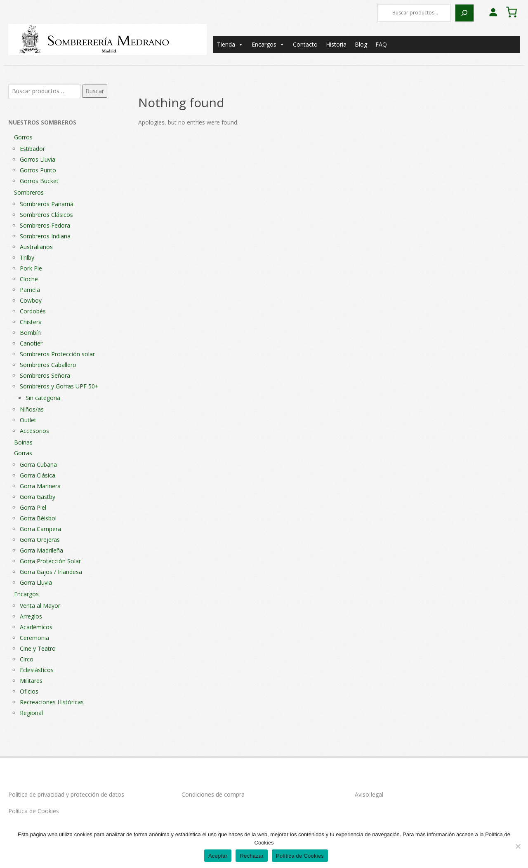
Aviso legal (369, 794)
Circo (26, 659)
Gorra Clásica (37, 475)
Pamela (30, 290)
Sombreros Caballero (48, 365)
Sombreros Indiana (45, 236)
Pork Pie (31, 268)
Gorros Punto (38, 170)
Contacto (305, 44)
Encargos (268, 44)
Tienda (230, 44)
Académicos (36, 627)
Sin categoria (43, 398)
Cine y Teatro (38, 648)
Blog (361, 44)
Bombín (30, 332)
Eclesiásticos (37, 670)
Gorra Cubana (38, 464)
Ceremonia (34, 638)
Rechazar (252, 856)
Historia (336, 44)
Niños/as (32, 409)
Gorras (23, 453)
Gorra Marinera (40, 486)
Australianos (36, 247)
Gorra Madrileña (41, 550)
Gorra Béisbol (38, 518)
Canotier (31, 343)
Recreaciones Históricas (52, 702)
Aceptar (218, 856)
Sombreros (29, 192)
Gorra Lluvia (36, 582)
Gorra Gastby (37, 497)
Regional (31, 713)
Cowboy (31, 300)
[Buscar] (464, 13)
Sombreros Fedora (45, 225)
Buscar (94, 91)
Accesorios (34, 431)
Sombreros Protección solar (57, 354)
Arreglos (31, 616)
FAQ (381, 44)
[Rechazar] (518, 846)
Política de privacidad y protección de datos (66, 794)
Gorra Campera (40, 529)
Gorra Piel (33, 507)
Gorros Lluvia (37, 159)
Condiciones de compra (213, 794)
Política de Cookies (33, 811)
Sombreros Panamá (46, 204)
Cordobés (33, 311)
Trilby (27, 257)
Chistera (31, 322)
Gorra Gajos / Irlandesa (51, 572)
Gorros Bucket (39, 181)
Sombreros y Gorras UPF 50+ (59, 386)
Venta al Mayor (40, 605)
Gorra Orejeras (40, 539)
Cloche (29, 279)
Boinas (23, 442)
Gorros (23, 137)
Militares (31, 681)
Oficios (29, 691)
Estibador (32, 149)
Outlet (28, 420)
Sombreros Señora (45, 375)
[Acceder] (493, 12)
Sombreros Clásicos (46, 215)
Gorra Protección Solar (50, 561)
